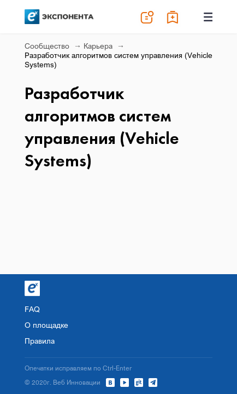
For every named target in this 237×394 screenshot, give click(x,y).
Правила (40, 340)
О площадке (46, 324)
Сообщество (48, 45)
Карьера (99, 45)
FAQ (32, 309)
